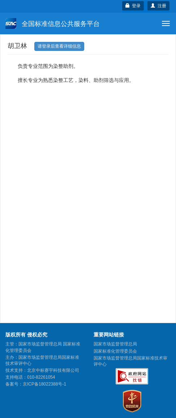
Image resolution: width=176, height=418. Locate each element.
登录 (133, 5)
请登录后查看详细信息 (59, 46)
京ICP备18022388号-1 (44, 384)
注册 (158, 5)
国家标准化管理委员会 (115, 351)
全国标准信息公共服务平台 (52, 23)
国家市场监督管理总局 (115, 344)
